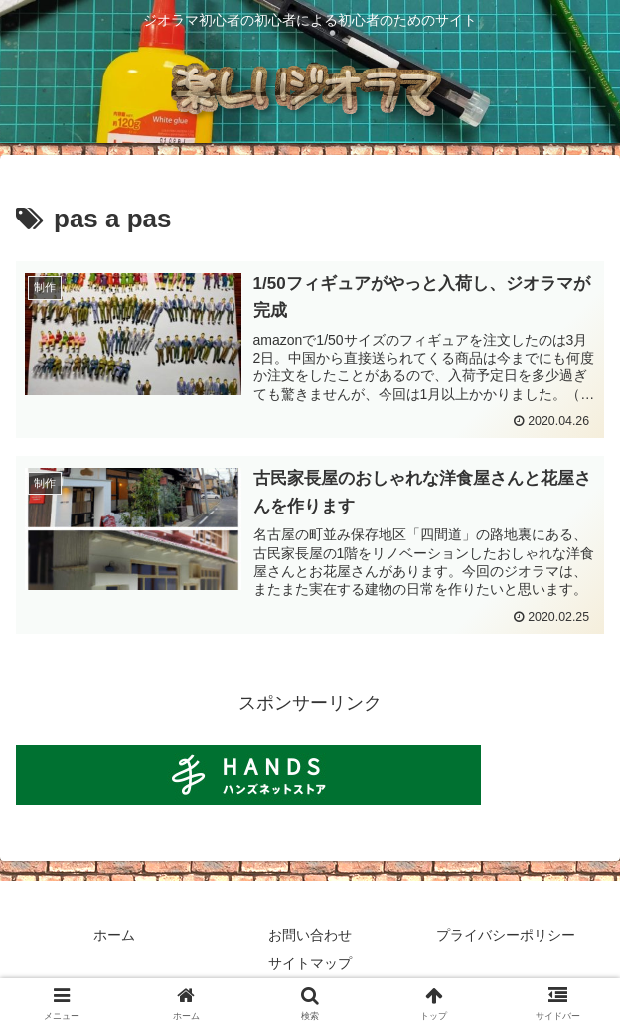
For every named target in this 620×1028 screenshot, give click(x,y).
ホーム (114, 935)
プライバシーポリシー (505, 935)
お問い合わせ (310, 935)
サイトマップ (310, 964)
